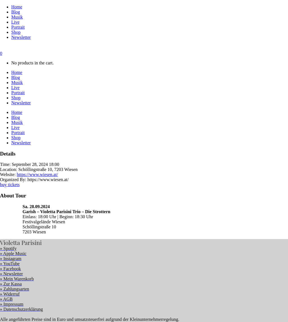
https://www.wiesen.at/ (37, 174)
